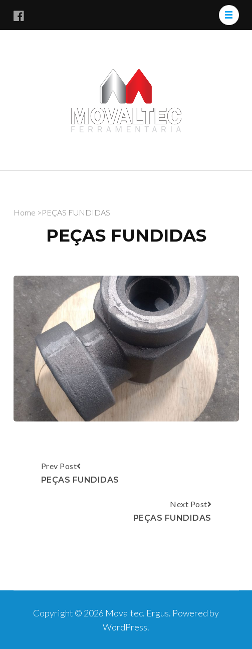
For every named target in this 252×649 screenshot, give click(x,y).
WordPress (125, 626)
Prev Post (80, 474)
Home (25, 212)
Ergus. (159, 612)
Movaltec (124, 612)
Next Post (172, 512)
